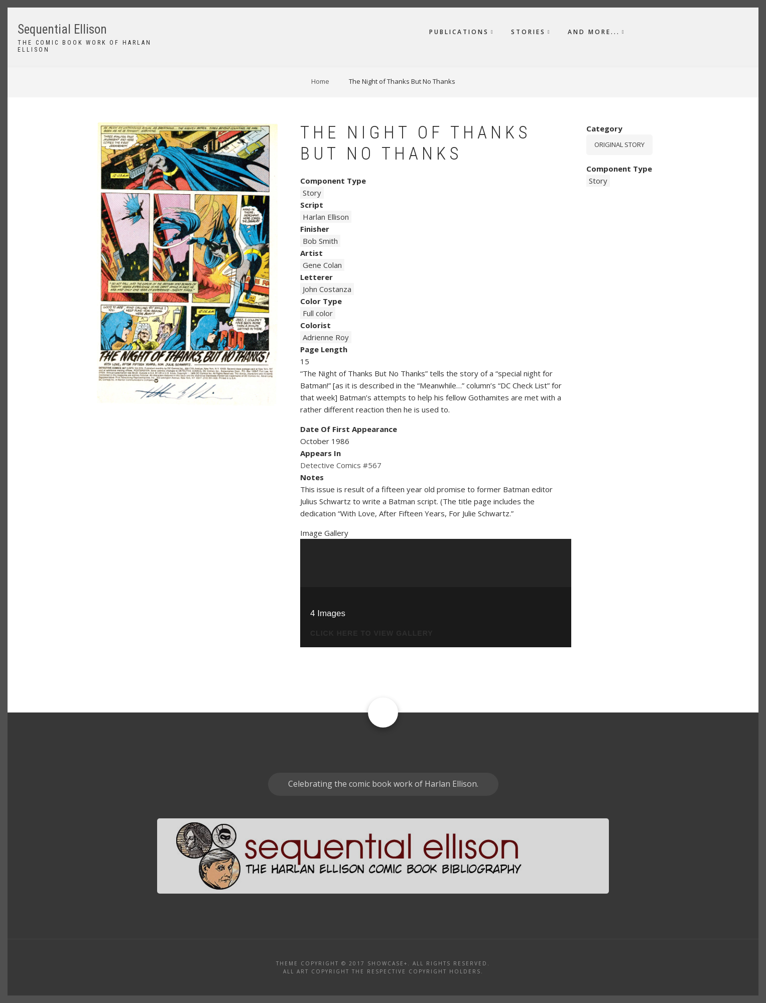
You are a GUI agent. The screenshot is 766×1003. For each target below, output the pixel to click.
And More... (594, 32)
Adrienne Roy (326, 337)
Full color (318, 313)
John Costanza (327, 289)
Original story (619, 144)
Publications (459, 32)
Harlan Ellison (326, 217)
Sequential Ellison (62, 29)
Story (312, 193)
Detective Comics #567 (340, 465)
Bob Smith (320, 241)
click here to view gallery (371, 633)
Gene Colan (322, 265)
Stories (528, 32)
